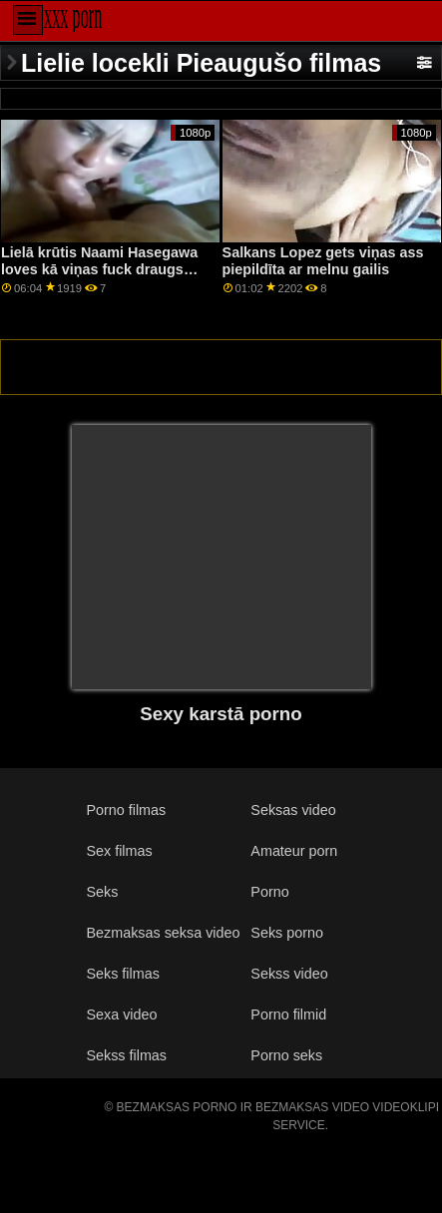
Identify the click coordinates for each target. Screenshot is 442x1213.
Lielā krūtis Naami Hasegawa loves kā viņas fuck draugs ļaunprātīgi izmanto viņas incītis (99, 277)
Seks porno (286, 933)
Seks (102, 892)
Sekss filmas (126, 1055)
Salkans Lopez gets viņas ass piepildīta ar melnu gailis (323, 260)
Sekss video (288, 974)
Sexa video (121, 1014)
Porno (269, 892)
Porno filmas (126, 810)
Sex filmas (119, 851)
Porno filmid (288, 1014)
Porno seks (286, 1055)
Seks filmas (122, 974)
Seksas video (292, 810)
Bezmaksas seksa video (162, 933)
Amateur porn (293, 851)
